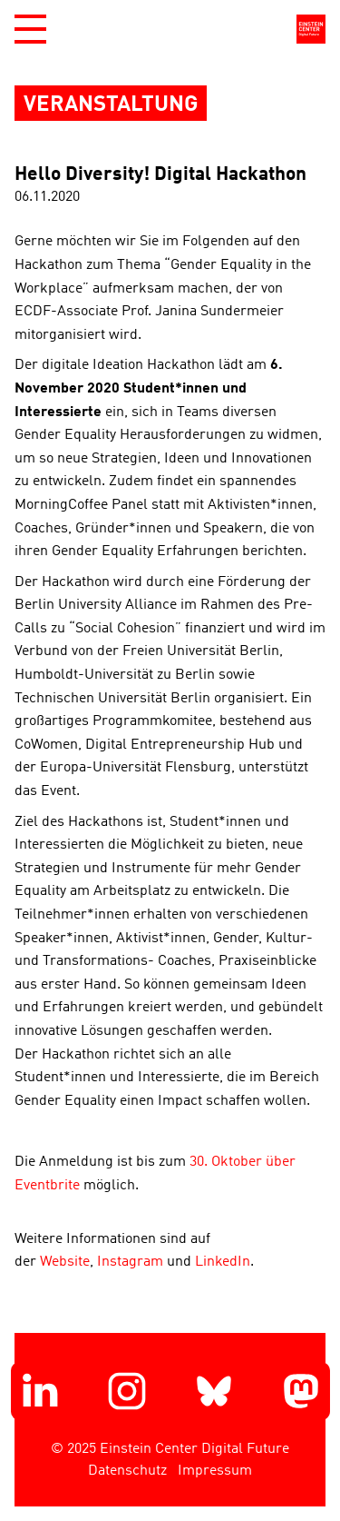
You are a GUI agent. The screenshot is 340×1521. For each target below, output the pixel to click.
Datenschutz (127, 1471)
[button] (30, 29)
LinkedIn (222, 1262)
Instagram (130, 1262)
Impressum (215, 1471)
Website (65, 1262)
